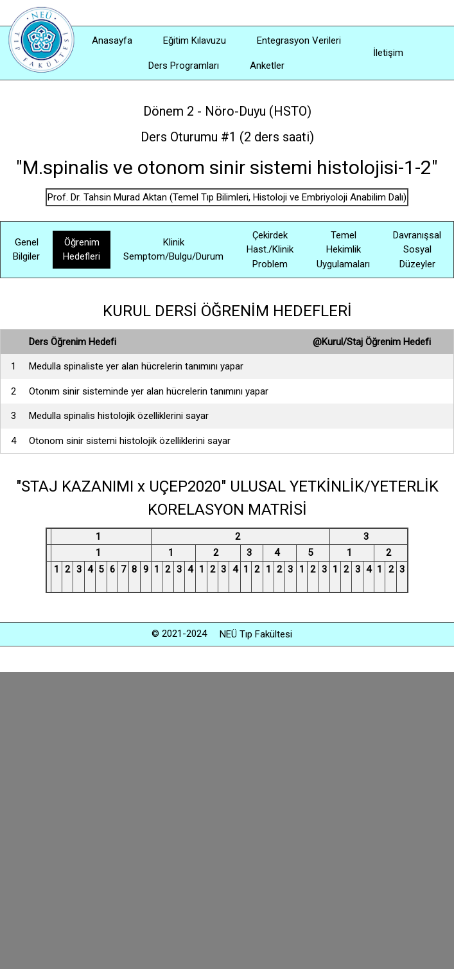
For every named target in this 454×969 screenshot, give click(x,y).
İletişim (388, 52)
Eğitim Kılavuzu (194, 40)
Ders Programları (183, 65)
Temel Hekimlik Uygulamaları (343, 249)
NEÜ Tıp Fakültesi (256, 634)
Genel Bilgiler (26, 249)
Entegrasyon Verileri (299, 40)
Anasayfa (112, 40)
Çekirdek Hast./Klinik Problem (270, 249)
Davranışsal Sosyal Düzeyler (417, 249)
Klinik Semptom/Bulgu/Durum (173, 249)
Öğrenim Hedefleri (81, 249)
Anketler (267, 65)
